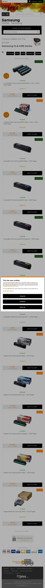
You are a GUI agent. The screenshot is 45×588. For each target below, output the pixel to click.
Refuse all (22, 307)
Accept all (22, 296)
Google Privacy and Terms (10, 286)
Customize (22, 301)
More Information (8, 291)
